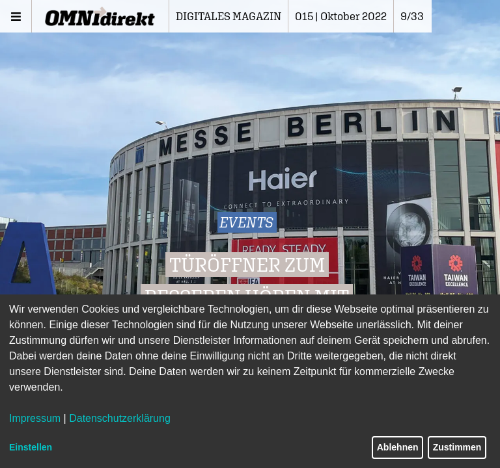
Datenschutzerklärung (120, 418)
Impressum (35, 418)
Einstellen (30, 447)
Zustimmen (457, 447)
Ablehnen (398, 447)
